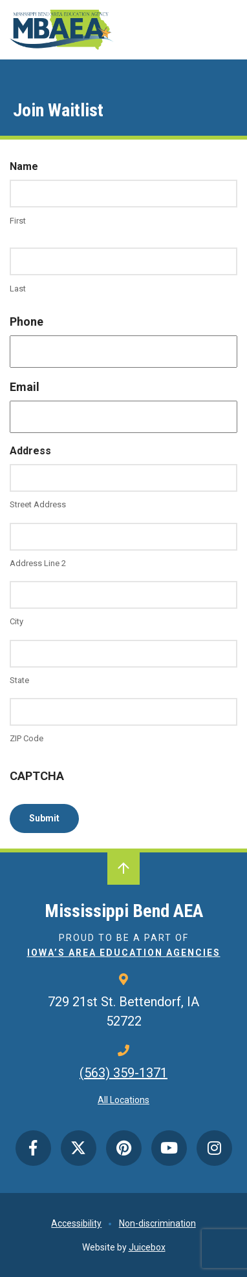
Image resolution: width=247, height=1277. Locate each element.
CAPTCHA (37, 776)
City (16, 621)
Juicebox (147, 1247)
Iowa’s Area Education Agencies (123, 952)
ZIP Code (26, 738)
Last (18, 288)
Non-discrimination (157, 1223)
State (19, 680)
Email (24, 387)
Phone (26, 321)
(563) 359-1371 (123, 1073)
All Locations (123, 1100)
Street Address (38, 504)
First (18, 221)
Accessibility (76, 1223)
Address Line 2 (38, 563)
